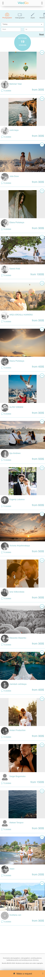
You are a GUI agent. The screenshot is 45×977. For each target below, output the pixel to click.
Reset (41, 34)
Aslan (11, 869)
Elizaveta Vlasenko (17, 638)
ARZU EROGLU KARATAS (21, 315)
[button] (41, 24)
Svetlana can (15, 915)
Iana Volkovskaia (16, 592)
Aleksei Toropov (16, 823)
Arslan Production (17, 730)
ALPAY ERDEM (16, 407)
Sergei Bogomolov (17, 777)
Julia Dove (14, 176)
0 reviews (7, 90)
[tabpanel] (22, 66)
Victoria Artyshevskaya (19, 546)
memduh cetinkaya (17, 684)
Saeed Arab (14, 269)
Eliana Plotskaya (16, 223)
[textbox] (22, 24)
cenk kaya (14, 130)
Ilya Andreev (15, 453)
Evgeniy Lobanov (17, 500)
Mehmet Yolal (15, 84)
